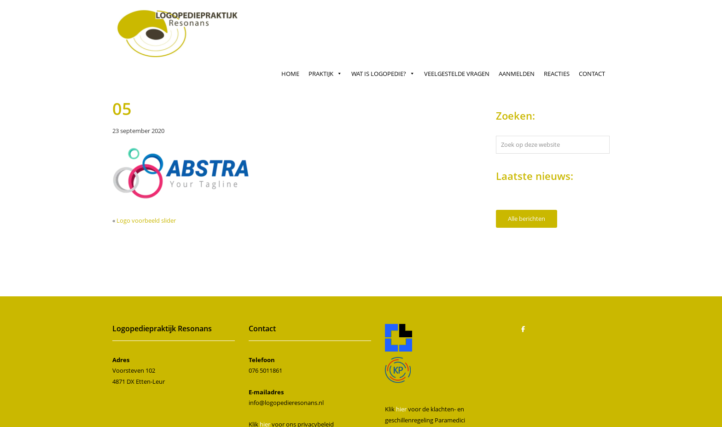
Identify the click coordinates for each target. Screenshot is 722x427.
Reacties (557, 73)
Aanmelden (517, 73)
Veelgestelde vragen (456, 73)
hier (401, 409)
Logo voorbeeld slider (146, 220)
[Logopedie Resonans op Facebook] (523, 329)
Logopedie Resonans (178, 19)
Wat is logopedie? (383, 73)
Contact (592, 73)
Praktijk (325, 73)
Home (290, 73)
